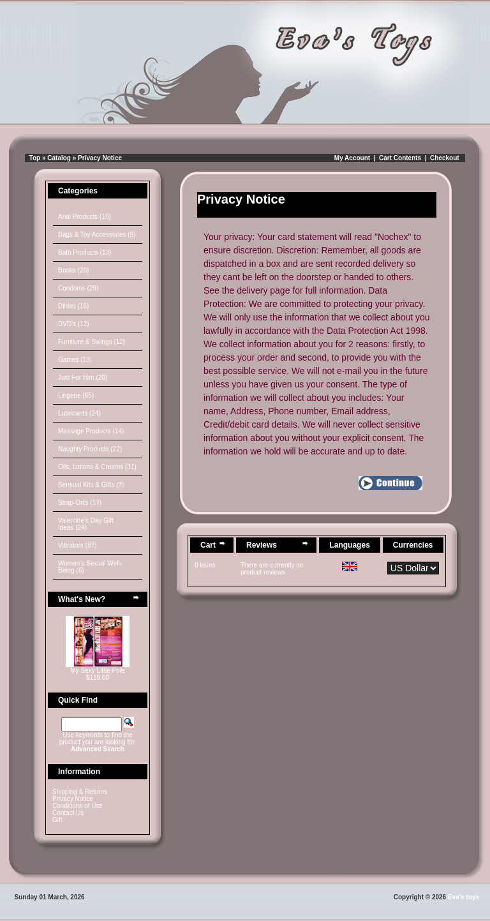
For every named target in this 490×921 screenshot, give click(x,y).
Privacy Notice (100, 157)
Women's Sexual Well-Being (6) (90, 567)
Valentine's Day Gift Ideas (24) (86, 524)
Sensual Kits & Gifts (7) (91, 484)
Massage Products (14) (91, 431)
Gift (57, 819)
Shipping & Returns (79, 791)
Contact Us (68, 812)
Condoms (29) (78, 288)
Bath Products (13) (84, 252)
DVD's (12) (73, 323)
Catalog (59, 157)
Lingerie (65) (76, 395)
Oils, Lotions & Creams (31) (97, 466)
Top (35, 157)
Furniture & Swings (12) (91, 341)
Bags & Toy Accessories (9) (97, 234)
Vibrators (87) (77, 545)
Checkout (444, 157)
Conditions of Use (77, 805)
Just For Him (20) (82, 377)
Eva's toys (463, 897)
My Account (352, 157)
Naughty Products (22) (90, 449)
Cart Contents (400, 157)
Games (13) (75, 359)
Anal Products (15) (84, 216)
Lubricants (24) (79, 413)
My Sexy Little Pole (97, 670)
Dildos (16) (73, 306)
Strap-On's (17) (79, 502)
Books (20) (73, 270)
